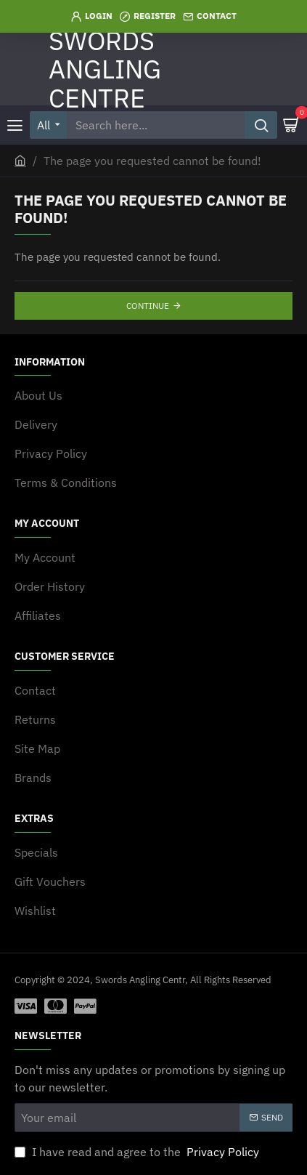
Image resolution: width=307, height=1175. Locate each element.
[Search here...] (261, 125)
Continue (147, 305)
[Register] (147, 16)
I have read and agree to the (138, 1151)
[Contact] (209, 16)
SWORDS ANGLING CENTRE (105, 69)
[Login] (91, 16)
